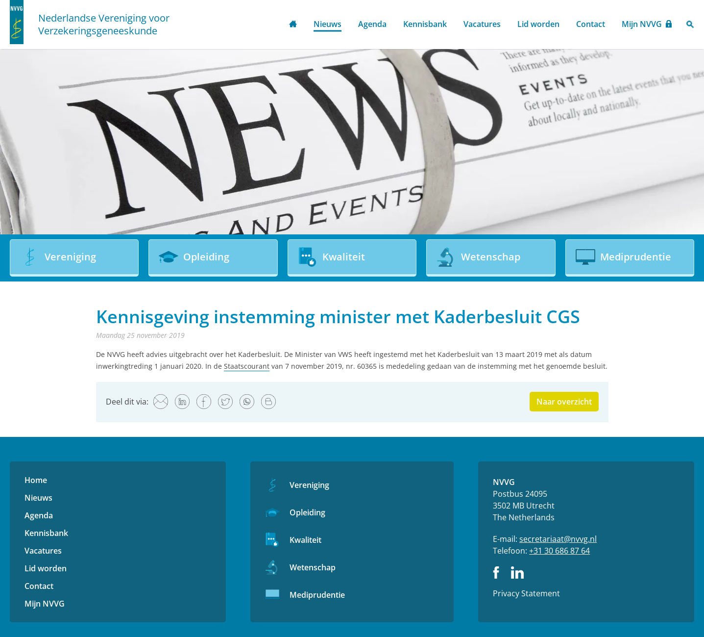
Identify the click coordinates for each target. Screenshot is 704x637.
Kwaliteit (305, 540)
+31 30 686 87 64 (559, 550)
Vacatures (482, 24)
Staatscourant (246, 366)
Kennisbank (425, 24)
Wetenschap (313, 567)
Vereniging (309, 485)
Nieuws (327, 24)
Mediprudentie (317, 594)
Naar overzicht (564, 401)
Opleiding (307, 512)
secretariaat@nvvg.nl (558, 539)
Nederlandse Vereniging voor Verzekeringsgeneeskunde (104, 24)
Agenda (372, 24)
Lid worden (538, 24)
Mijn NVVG (642, 24)
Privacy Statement (526, 593)
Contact (590, 24)
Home (293, 25)
